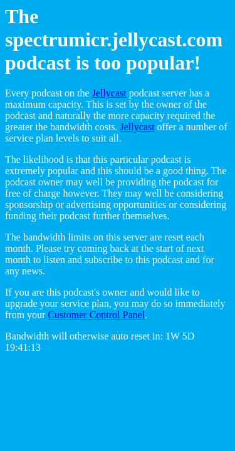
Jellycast (109, 93)
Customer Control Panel (96, 314)
